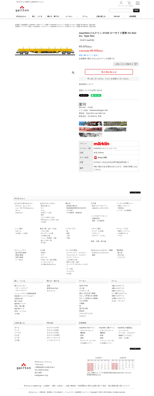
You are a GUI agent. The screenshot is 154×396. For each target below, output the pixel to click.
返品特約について (86, 84)
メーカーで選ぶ (26, 26)
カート (129, 6)
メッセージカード (47, 262)
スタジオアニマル (86, 313)
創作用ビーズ (19, 309)
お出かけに (19, 213)
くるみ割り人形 (72, 260)
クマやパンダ (84, 291)
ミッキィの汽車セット (125, 203)
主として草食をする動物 (88, 296)
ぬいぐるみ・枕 (46, 240)
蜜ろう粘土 (18, 301)
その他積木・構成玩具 (74, 213)
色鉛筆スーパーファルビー (24, 296)
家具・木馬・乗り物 (98, 241)
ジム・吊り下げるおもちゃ (24, 208)
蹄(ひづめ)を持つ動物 (87, 293)
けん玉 (16, 335)
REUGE (117, 16)
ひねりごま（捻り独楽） (49, 260)
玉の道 (93, 203)
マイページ (121, 6)
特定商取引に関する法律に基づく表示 (92, 386)
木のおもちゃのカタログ (100, 253)
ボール (17, 210)
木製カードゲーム (124, 231)
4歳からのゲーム (118, 288)
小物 (68, 238)
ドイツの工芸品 (71, 250)
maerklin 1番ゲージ (107, 328)
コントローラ (124, 330)
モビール (44, 257)
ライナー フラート (73, 257)
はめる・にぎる (46, 213)
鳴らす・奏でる (53, 16)
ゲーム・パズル (122, 228)
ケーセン (69, 16)
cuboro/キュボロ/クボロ (100, 208)
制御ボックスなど (125, 335)
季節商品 (120, 250)
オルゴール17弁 (53, 328)
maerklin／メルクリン (41, 26)
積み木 (68, 203)
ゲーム (84, 16)
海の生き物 (83, 308)
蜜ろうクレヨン (20, 286)
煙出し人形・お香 (73, 262)
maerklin (32, 25)
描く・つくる (37, 16)
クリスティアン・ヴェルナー (76, 253)
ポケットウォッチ (53, 338)
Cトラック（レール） (88, 340)
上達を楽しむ (101, 16)
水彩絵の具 (18, 298)
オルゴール (51, 291)
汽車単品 (121, 208)
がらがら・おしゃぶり (23, 206)
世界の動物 (19, 257)
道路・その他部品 (98, 221)
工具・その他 (124, 338)
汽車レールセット (124, 206)
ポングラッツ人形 (47, 233)
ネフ (42, 255)
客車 (82, 335)
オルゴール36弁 (53, 330)
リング (16, 330)
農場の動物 (19, 255)
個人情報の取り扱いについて (119, 386)
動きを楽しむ (45, 206)
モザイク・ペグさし (99, 236)
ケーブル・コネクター (127, 333)
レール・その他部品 (124, 210)
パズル (120, 236)
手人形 (43, 243)
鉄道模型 (132, 16)
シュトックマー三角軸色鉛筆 (25, 293)
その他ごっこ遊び (21, 233)
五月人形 (121, 255)
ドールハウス (70, 228)
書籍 (93, 255)
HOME (17, 25)
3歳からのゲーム (118, 286)
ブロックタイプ (20, 290)
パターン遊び (96, 228)
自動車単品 (96, 218)
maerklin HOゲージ (87, 328)
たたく (43, 210)
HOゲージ (40, 25)
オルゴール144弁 (53, 335)
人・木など (19, 260)
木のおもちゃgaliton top (33, 386)
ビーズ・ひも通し (98, 231)
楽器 (48, 286)
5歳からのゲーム (118, 291)
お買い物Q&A (71, 386)
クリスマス (70, 271)
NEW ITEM (83, 286)
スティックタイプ (21, 288)
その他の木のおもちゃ (48, 264)
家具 (68, 233)
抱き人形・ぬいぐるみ (48, 228)
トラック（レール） (107, 340)
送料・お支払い (58, 386)
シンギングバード (53, 340)
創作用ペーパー (20, 304)
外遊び (43, 253)
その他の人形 (45, 236)
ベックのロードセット (99, 216)
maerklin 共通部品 (125, 328)
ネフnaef (70, 210)
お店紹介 (46, 386)
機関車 (82, 333)
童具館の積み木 (72, 206)
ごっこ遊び (18, 228)
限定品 (81, 311)
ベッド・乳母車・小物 (48, 238)
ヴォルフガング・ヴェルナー (76, 255)
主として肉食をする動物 (88, 298)
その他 (43, 222)
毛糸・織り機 (19, 306)
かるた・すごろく (118, 301)
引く (42, 208)
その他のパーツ (86, 343)
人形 (68, 236)
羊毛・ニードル (20, 311)
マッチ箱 (70, 269)
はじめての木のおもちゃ (23, 203)
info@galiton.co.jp (41, 375)
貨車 (47, 25)
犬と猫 (81, 288)
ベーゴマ (17, 333)
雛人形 (120, 253)
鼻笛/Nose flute (52, 288)
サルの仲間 (83, 301)
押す (42, 215)
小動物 (81, 303)
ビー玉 (16, 338)
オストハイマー (20, 250)
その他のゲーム (123, 233)
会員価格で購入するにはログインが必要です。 (97, 59)
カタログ (82, 316)
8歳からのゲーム (118, 296)
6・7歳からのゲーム (119, 293)
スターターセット (87, 330)
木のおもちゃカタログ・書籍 (102, 250)
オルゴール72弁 (53, 333)
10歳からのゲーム (118, 298)
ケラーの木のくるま (48, 217)
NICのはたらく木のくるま (50, 220)
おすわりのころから (47, 203)
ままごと (18, 231)
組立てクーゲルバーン (99, 206)
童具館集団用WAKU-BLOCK (76, 208)
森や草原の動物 (20, 253)
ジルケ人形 (45, 231)
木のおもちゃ (21, 16)
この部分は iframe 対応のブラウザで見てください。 (111, 368)
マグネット (96, 233)
